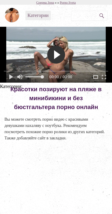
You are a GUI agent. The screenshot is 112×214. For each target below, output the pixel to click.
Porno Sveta (68, 2)
